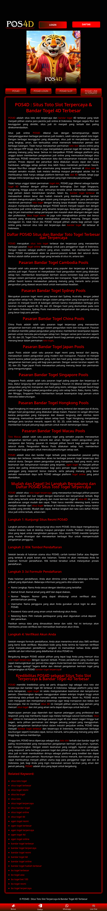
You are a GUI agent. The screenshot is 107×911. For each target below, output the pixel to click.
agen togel (72, 464)
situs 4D (82, 499)
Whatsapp (67, 907)
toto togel (38, 202)
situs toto (90, 168)
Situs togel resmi (36, 215)
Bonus (13, 907)
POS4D (11, 117)
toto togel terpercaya (40, 492)
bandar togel (65, 117)
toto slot (73, 145)
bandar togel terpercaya (48, 669)
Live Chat (93, 907)
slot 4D (74, 174)
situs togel (37, 505)
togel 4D (13, 186)
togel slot (54, 183)
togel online (34, 246)
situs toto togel (39, 243)
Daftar (40, 907)
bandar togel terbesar (82, 192)
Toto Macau (14, 436)
